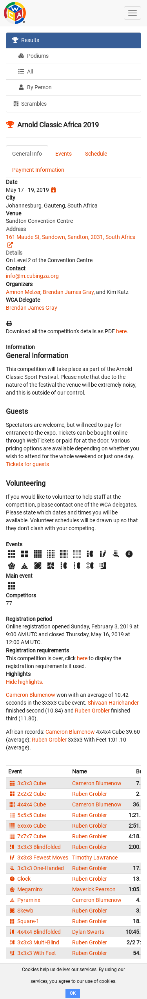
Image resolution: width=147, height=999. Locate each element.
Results (25, 40)
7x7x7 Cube (27, 836)
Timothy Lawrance (95, 857)
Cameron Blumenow (30, 695)
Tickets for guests (27, 464)
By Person (35, 87)
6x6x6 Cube (27, 826)
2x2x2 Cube (27, 794)
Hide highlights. (25, 682)
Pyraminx (24, 900)
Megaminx (25, 889)
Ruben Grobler (92, 710)
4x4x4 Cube (27, 804)
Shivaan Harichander (113, 703)
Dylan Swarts (88, 932)
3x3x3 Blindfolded (34, 847)
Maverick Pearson (94, 889)
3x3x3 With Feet (32, 953)
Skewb (20, 910)
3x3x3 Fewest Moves (38, 857)
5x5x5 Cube (27, 815)
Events (63, 154)
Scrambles (29, 103)
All (25, 71)
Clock (19, 879)
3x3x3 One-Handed (36, 868)
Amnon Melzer (23, 292)
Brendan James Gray (68, 292)
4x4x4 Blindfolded (34, 932)
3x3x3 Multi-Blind (33, 942)
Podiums (33, 56)
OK (73, 993)
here (121, 331)
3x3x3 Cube (27, 783)
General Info (27, 154)
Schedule (96, 154)
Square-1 (23, 921)
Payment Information (38, 170)
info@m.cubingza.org (32, 276)
